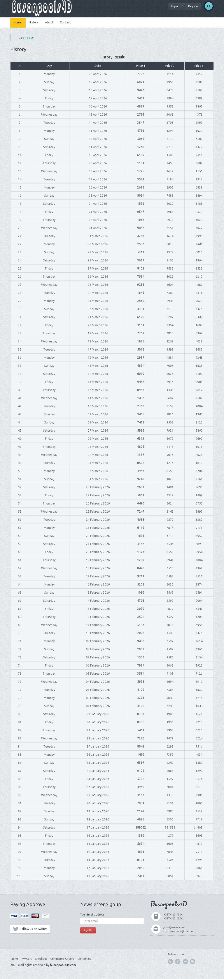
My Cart (27, 958)
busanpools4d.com (63, 965)
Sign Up (88, 930)
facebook (177, 961)
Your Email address (92, 914)
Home (17, 22)
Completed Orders (62, 958)
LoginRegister (184, 6)
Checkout (41, 958)
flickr (185, 961)
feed (192, 961)
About (49, 22)
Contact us (84, 958)
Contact (65, 22)
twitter (170, 961)
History (33, 22)
